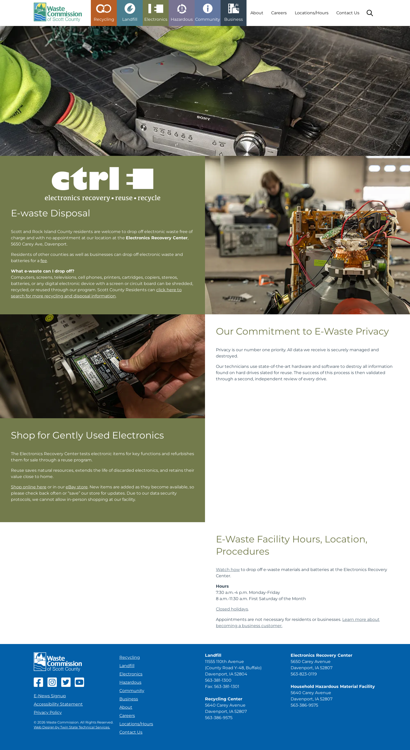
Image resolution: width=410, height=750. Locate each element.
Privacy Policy (48, 712)
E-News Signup (50, 695)
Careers (279, 12)
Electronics (130, 674)
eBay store (77, 486)
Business (128, 698)
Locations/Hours (312, 12)
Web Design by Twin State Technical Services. (72, 727)
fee (43, 260)
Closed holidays (232, 609)
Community (131, 690)
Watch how (228, 569)
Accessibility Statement (58, 704)
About (256, 12)
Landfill (126, 665)
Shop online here (28, 486)
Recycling (129, 657)
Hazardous (130, 682)
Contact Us (347, 12)
